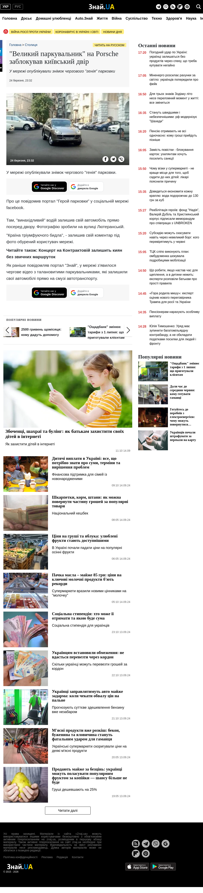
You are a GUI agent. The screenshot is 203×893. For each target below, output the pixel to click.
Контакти (77, 857)
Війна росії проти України (31, 31)
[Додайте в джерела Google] (86, 187)
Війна (117, 18)
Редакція (62, 857)
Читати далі (68, 811)
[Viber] (165, 6)
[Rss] (172, 6)
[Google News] (165, 844)
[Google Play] (163, 866)
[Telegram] (158, 6)
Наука (191, 18)
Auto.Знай (84, 18)
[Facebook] (105, 159)
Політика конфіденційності (20, 857)
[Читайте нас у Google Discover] (49, 187)
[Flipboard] (180, 6)
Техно (157, 18)
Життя (102, 18)
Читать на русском (109, 45)
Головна (9, 18)
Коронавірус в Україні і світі (77, 31)
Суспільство (136, 18)
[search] (199, 7)
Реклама (47, 857)
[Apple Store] (137, 866)
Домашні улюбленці (53, 18)
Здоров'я (174, 18)
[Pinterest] (187, 6)
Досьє (26, 18)
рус (18, 6)
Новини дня (112, 31)
